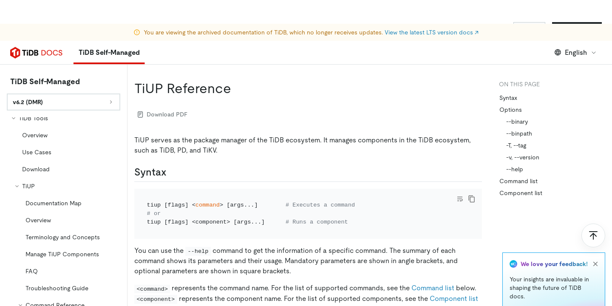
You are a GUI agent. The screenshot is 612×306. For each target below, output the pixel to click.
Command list (432, 264)
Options (510, 85)
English (575, 29)
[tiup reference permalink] (238, 64)
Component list (454, 275)
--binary (517, 97)
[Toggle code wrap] (460, 175)
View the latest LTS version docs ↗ (432, 8)
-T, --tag (516, 121)
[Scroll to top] (593, 212)
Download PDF (162, 90)
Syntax (508, 74)
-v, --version (522, 133)
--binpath (519, 109)
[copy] (472, 175)
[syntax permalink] (173, 148)
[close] (595, 240)
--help (514, 145)
